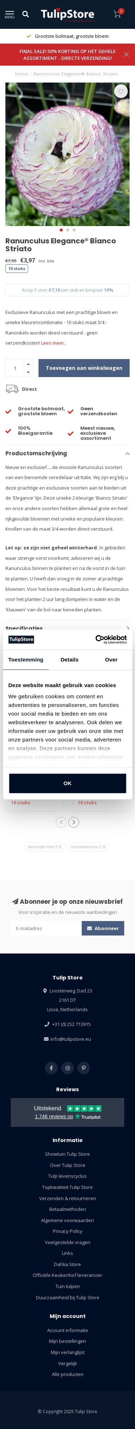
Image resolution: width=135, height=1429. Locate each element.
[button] (61, 230)
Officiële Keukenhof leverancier (67, 1275)
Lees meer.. (53, 343)
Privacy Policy (67, 1231)
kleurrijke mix (45, 846)
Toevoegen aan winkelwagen (84, 367)
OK (67, 783)
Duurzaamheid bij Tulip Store (67, 1297)
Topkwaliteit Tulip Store (67, 1187)
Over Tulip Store (67, 1165)
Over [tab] (111, 659)
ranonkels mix (88, 846)
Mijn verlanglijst (68, 1352)
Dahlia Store (67, 1264)
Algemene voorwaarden (67, 1220)
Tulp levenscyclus (67, 1176)
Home (21, 73)
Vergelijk (67, 1363)
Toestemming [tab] (26, 659)
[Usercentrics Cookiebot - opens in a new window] (96, 639)
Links (67, 1253)
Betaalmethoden (67, 1209)
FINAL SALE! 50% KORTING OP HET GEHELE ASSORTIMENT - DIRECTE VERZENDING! (67, 54)
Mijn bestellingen (67, 1341)
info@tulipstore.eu (70, 1039)
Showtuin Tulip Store (67, 1154)
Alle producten (68, 1374)
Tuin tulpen (67, 1286)
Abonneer (103, 928)
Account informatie (67, 1330)
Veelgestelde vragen (67, 1242)
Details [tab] (69, 659)
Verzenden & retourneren (67, 1198)
